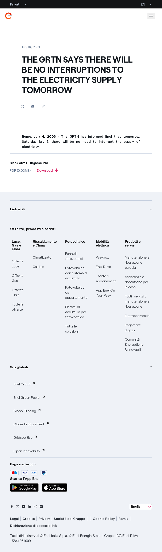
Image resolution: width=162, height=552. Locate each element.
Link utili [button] (17, 209)
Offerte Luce (17, 263)
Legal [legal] (14, 519)
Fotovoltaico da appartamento (76, 292)
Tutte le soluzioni (71, 328)
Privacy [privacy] (44, 519)
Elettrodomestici (137, 316)
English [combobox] (136, 506)
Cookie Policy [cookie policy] (104, 519)
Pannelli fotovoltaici (74, 256)
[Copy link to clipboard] (43, 106)
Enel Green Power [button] (30, 397)
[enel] (8, 15)
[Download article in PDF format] (47, 171)
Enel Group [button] (25, 384)
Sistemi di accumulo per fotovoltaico (75, 312)
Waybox (102, 257)
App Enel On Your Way (105, 292)
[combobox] (141, 506)
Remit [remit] (123, 519)
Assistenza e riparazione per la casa (136, 282)
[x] (17, 506)
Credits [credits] (29, 519)
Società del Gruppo (69, 519)
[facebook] (12, 506)
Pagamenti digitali (133, 327)
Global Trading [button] (27, 410)
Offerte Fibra (17, 292)
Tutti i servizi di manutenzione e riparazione (137, 301)
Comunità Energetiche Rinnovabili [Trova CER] (134, 344)
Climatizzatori (43, 257)
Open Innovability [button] (29, 451)
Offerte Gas (17, 278)
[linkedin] (29, 506)
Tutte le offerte (17, 306)
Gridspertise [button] (26, 437)
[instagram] (35, 506)
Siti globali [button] (19, 367)
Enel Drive (103, 267)
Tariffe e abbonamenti (106, 278)
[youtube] (23, 506)
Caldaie (38, 267)
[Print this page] (22, 106)
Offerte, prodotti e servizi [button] (33, 229)
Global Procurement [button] (31, 424)
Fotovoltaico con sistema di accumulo (76, 273)
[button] (33, 106)
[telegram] (41, 506)
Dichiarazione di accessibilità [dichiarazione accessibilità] (33, 526)
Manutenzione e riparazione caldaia (137, 262)
